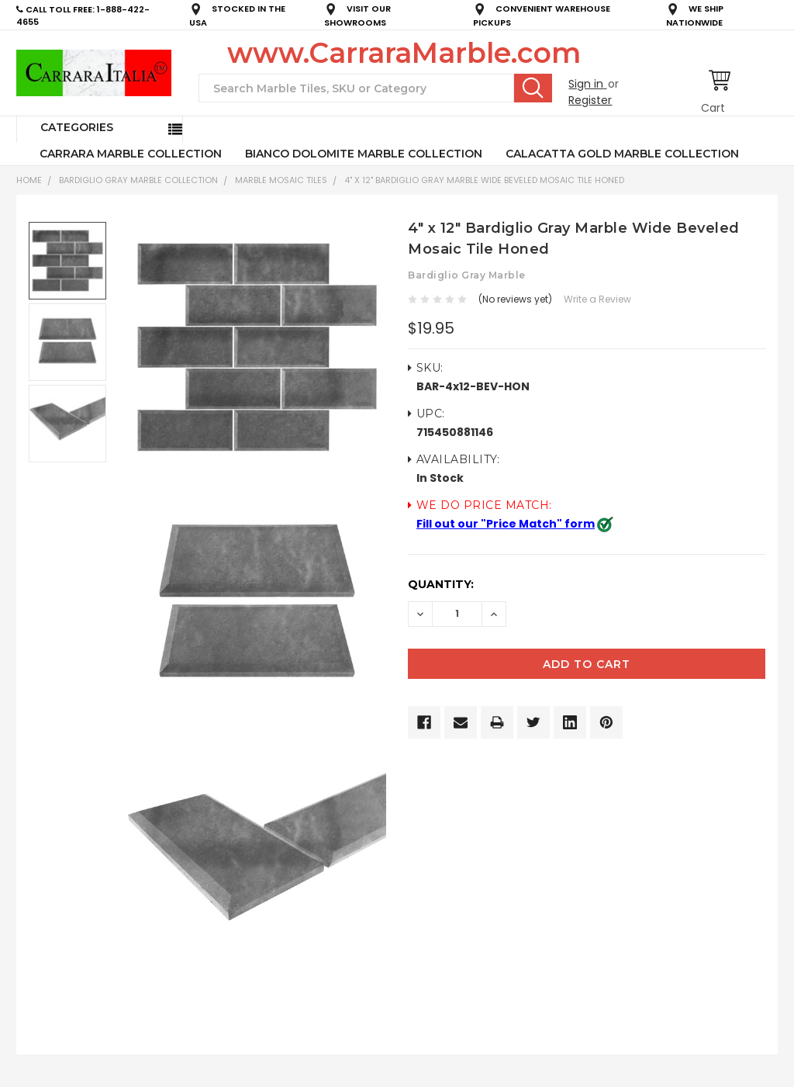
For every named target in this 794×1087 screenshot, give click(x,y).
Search (533, 87)
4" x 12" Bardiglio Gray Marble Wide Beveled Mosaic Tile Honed (484, 180)
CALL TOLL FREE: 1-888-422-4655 (83, 16)
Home (29, 180)
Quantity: (441, 584)
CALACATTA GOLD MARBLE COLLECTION (622, 154)
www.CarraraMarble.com (404, 53)
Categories (76, 127)
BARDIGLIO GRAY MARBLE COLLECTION (138, 180)
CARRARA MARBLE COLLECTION (131, 154)
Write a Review (597, 299)
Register (590, 100)
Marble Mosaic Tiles (281, 180)
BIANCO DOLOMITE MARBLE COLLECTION (363, 154)
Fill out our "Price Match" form (505, 523)
